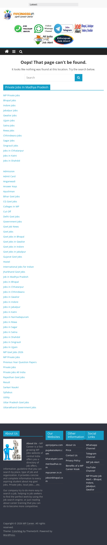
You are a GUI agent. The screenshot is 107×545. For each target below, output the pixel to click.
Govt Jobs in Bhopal (13, 236)
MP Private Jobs (11, 95)
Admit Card (9, 176)
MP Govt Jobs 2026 (13, 352)
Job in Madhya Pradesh (15, 276)
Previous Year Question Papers (20, 362)
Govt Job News (11, 226)
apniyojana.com (54, 444)
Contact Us (71, 455)
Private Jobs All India (14, 372)
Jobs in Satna (10, 332)
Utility (6, 397)
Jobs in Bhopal (11, 281)
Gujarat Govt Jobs (12, 256)
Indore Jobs (9, 105)
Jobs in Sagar (10, 327)
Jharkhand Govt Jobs (14, 271)
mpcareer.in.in (54, 472)
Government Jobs (12, 221)
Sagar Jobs (9, 140)
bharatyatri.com (54, 458)
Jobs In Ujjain (10, 347)
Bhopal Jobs (9, 100)
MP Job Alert (92, 462)
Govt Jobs (8, 231)
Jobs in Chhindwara (13, 291)
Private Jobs (9, 367)
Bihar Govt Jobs (11, 196)
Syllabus (7, 392)
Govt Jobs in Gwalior (14, 241)
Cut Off (7, 211)
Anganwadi (9, 181)
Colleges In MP (11, 206)
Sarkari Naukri (11, 387)
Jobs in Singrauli (12, 342)
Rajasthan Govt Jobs (14, 377)
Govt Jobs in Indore (13, 246)
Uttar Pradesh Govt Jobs (16, 402)
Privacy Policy (73, 460)
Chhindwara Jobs (12, 135)
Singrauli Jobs (10, 145)
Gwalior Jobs (10, 115)
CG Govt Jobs (10, 201)
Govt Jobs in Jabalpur (14, 251)
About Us (71, 444)
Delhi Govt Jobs (11, 216)
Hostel (6, 261)
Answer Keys (10, 186)
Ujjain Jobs (9, 120)
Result (6, 382)
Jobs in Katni (10, 155)
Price (68, 450)
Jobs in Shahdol (11, 160)
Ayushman (9, 191)
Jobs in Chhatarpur (13, 150)
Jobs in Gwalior (11, 296)
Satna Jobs (9, 125)
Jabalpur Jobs (10, 110)
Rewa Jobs (8, 130)
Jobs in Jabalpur (11, 306)
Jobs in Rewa (10, 322)
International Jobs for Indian (18, 266)
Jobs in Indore (10, 301)
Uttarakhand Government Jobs (19, 407)
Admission (9, 171)
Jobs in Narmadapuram (16, 317)
